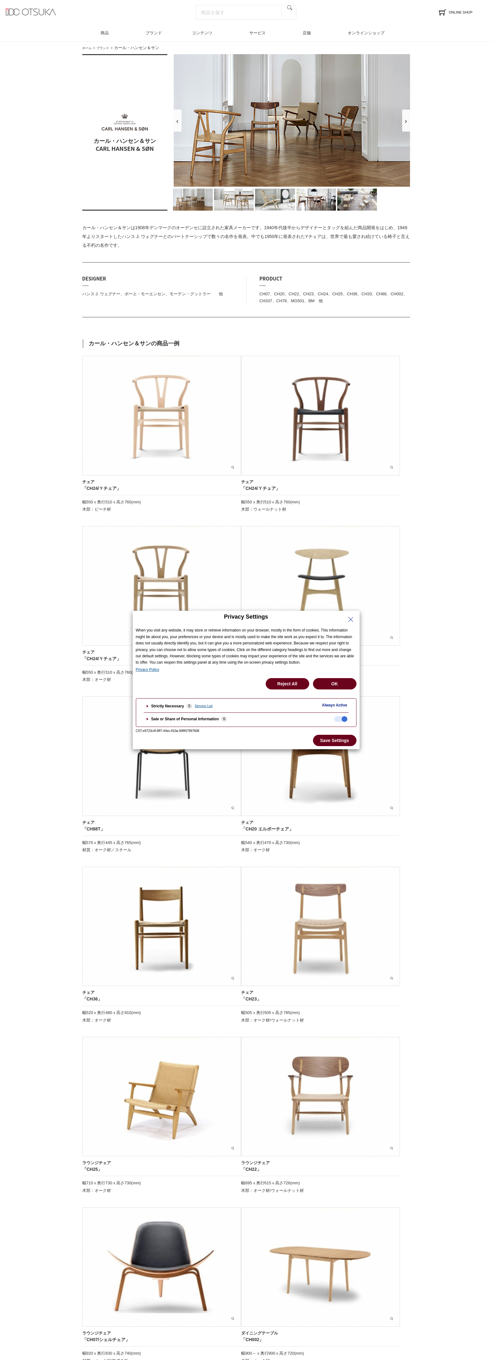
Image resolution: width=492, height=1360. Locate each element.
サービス (257, 33)
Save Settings (334, 740)
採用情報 (393, 1254)
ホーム (88, 47)
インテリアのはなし (330, 1244)
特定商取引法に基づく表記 (226, 1328)
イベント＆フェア (99, 1244)
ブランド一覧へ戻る (246, 1147)
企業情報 (393, 1234)
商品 (105, 33)
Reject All (287, 683)
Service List (204, 706)
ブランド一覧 (164, 1244)
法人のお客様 (397, 1244)
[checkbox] (340, 719)
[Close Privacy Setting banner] (351, 619)
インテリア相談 (252, 1244)
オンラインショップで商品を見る (246, 805)
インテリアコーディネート (176, 1254)
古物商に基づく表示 (275, 1328)
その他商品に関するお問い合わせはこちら (246, 826)
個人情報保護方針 (179, 1328)
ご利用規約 (310, 1328)
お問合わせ (247, 1264)
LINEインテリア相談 (256, 1254)
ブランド (154, 33)
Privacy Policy (147, 669)
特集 (315, 1234)
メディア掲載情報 (328, 1254)
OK (334, 683)
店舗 (307, 33)
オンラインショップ (366, 33)
